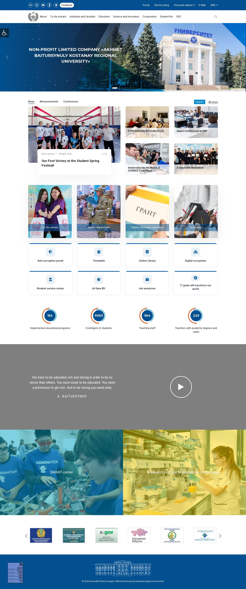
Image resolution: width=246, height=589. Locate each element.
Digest (199, 102)
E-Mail (202, 5)
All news (213, 102)
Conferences (70, 101)
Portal (146, 5)
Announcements (49, 101)
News (31, 101)
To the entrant (58, 16)
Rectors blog (162, 5)
